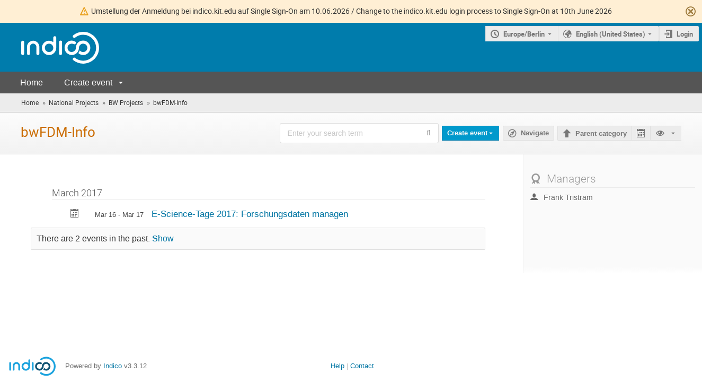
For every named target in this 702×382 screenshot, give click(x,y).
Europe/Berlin (524, 34)
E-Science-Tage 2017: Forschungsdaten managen (250, 214)
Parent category (601, 133)
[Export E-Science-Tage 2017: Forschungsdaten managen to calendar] (74, 215)
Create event (88, 82)
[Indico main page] (49, 47)
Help (337, 365)
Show (163, 238)
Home (31, 82)
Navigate (535, 133)
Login (685, 34)
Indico (112, 365)
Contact (362, 365)
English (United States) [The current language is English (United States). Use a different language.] (610, 34)
